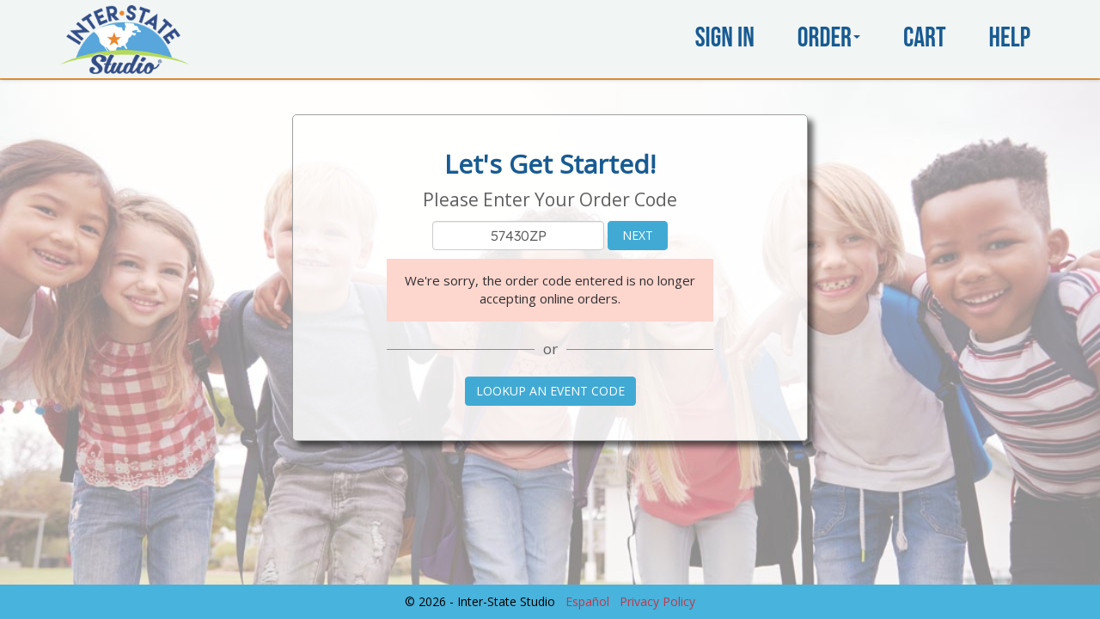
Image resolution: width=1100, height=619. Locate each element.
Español (587, 601)
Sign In (725, 38)
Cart (924, 38)
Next (637, 235)
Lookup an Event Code (550, 391)
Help (1009, 38)
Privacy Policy (657, 601)
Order (829, 38)
